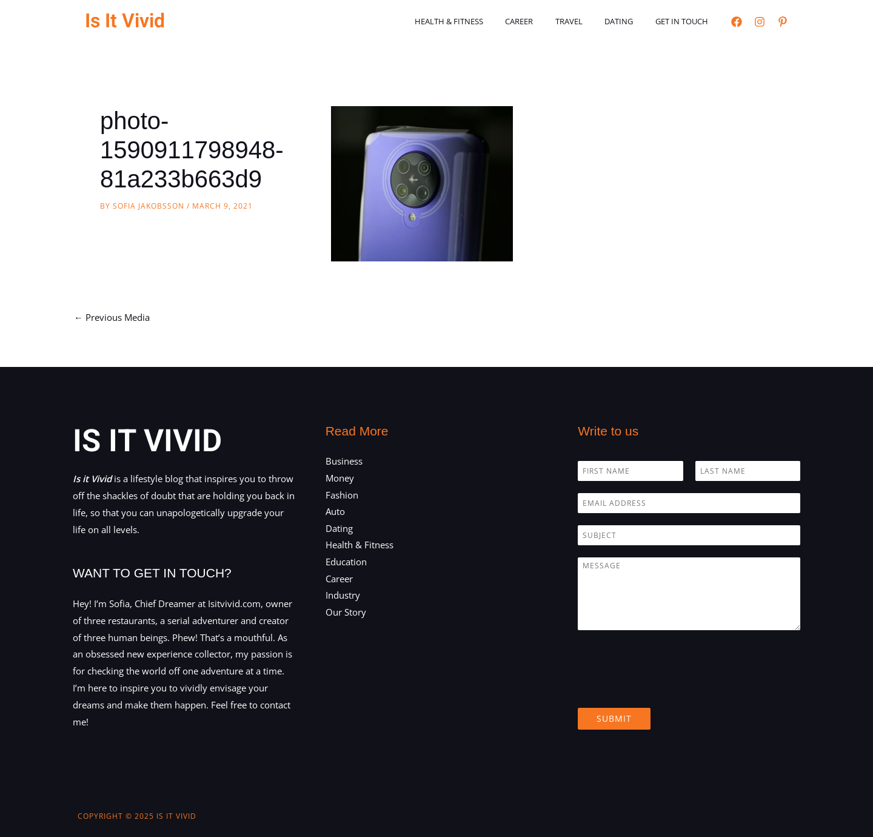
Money (340, 478)
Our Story (346, 613)
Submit (614, 718)
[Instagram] (759, 21)
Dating (628, 21)
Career (541, 21)
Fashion (342, 495)
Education (346, 563)
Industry (343, 596)
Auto (335, 512)
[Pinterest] (782, 21)
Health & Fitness (477, 21)
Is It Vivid (125, 21)
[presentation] (670, 687)
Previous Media (112, 317)
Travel (584, 21)
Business (344, 461)
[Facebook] (736, 21)
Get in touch (684, 21)
